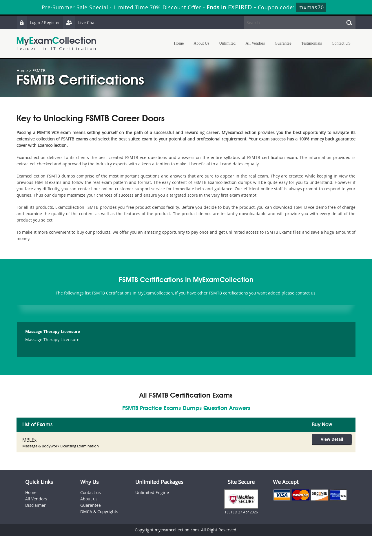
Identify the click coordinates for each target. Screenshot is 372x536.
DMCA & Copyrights (99, 511)
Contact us (90, 492)
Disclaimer (35, 505)
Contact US (341, 43)
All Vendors (255, 43)
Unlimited (227, 43)
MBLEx (29, 440)
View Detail (332, 439)
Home (179, 43)
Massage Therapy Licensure (52, 331)
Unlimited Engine (152, 492)
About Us (201, 43)
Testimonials (311, 43)
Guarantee (283, 43)
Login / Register (38, 22)
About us (89, 499)
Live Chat (79, 22)
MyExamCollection (56, 43)
